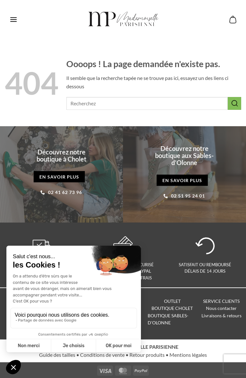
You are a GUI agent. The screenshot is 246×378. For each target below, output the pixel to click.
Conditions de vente (102, 355)
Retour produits (147, 355)
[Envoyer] (234, 103)
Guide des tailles (57, 355)
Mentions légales (188, 355)
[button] (13, 19)
